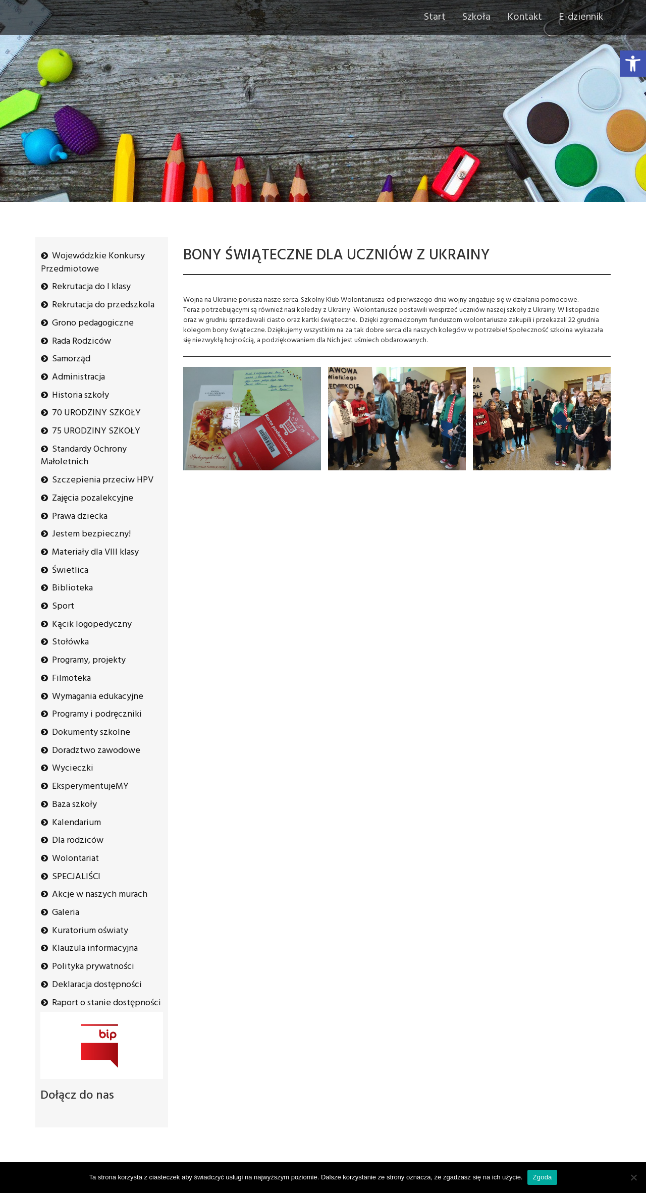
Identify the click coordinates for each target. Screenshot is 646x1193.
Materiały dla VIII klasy (95, 552)
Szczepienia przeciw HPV (102, 480)
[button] (633, 63)
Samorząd (71, 359)
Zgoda (542, 1177)
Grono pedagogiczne (93, 323)
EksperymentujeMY (90, 786)
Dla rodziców (77, 840)
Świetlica (70, 570)
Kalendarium (76, 823)
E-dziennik (581, 17)
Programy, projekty (89, 660)
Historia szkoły (80, 395)
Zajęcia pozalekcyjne (92, 498)
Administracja (78, 377)
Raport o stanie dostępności (106, 1003)
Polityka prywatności (93, 966)
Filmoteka (71, 678)
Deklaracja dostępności (97, 985)
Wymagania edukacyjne (97, 696)
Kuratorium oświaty (90, 931)
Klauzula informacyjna (95, 948)
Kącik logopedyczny (92, 624)
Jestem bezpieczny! (91, 534)
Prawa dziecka (79, 516)
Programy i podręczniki (97, 714)
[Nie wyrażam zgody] (633, 1177)
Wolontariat (75, 858)
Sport (63, 606)
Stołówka (70, 642)
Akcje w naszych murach (99, 894)
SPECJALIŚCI (76, 877)
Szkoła (476, 17)
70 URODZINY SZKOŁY (96, 413)
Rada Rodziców (81, 341)
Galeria (65, 912)
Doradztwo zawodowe (96, 750)
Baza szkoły (74, 804)
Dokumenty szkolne (91, 732)
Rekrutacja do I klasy (91, 287)
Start (435, 17)
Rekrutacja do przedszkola (103, 305)
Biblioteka (72, 588)
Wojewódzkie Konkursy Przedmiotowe (93, 263)
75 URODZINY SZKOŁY (96, 431)
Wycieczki (72, 768)
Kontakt (524, 17)
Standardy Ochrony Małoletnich (84, 456)
